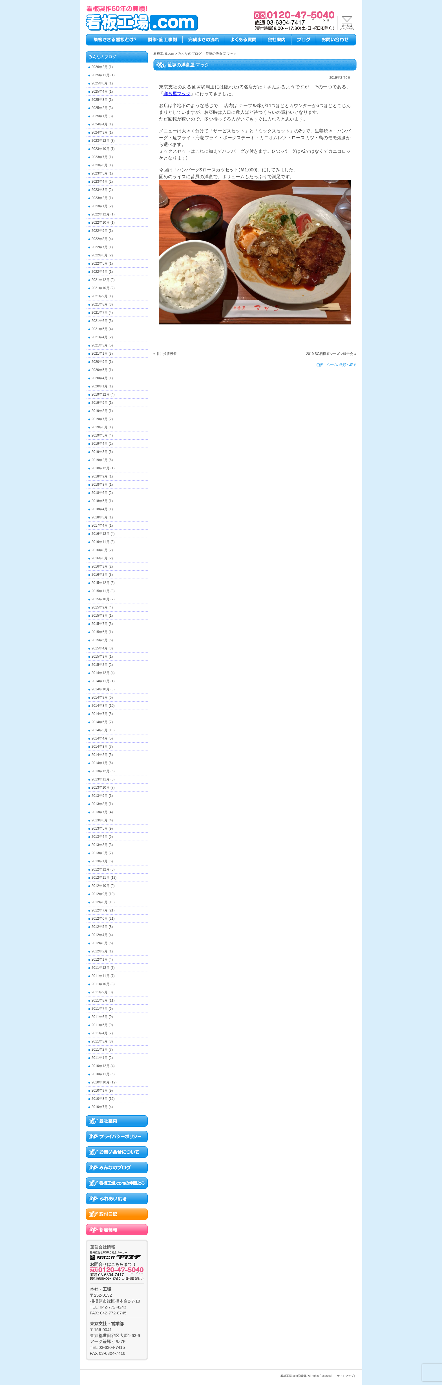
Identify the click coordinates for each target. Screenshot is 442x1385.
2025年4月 (100, 91)
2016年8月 (100, 550)
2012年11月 (101, 878)
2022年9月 (100, 231)
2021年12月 (101, 280)
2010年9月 (100, 1090)
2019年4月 (100, 444)
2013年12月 (101, 771)
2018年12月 (101, 468)
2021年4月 (100, 337)
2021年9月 (100, 296)
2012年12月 (101, 869)
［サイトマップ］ (345, 1375)
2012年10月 (101, 886)
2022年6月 (100, 255)
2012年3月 (100, 943)
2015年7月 (100, 624)
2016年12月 (101, 534)
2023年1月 (100, 206)
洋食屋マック (177, 93)
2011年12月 (101, 968)
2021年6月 (100, 321)
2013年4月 (100, 837)
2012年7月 (100, 910)
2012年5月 (100, 927)
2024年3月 (100, 132)
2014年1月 (100, 763)
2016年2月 (100, 575)
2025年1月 (100, 116)
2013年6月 (100, 820)
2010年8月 (100, 1099)
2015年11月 (101, 591)
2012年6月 (100, 919)
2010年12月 (101, 1066)
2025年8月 (100, 83)
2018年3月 (100, 517)
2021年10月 (101, 288)
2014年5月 (100, 730)
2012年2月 (100, 951)
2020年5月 (100, 370)
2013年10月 (101, 787)
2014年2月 (100, 755)
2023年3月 (100, 190)
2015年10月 (101, 599)
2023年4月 (100, 182)
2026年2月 (100, 67)
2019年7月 (100, 419)
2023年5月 (100, 173)
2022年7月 (100, 247)
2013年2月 (100, 853)
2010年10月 (101, 1082)
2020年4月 (100, 378)
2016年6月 (100, 558)
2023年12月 (101, 141)
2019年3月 (100, 452)
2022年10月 (101, 222)
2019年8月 (100, 411)
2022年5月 (100, 263)
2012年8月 (100, 902)
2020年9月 (100, 362)
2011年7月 (100, 1009)
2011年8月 (100, 1000)
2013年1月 (100, 861)
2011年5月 (100, 1025)
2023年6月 (100, 165)
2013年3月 (100, 845)
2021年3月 (100, 345)
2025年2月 (100, 108)
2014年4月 (100, 738)
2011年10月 (101, 984)
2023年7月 (100, 157)
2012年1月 (100, 959)
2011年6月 (100, 1017)
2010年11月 (101, 1074)
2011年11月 (101, 976)
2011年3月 (100, 1041)
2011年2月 (100, 1050)
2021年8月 (100, 304)
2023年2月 (100, 198)
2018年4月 (100, 509)
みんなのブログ (102, 56)
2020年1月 (100, 386)
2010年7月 (100, 1107)
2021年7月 (100, 313)
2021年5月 (100, 329)
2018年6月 (100, 493)
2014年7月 (100, 714)
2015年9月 (100, 607)
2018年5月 (100, 501)
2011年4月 (100, 1033)
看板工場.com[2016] (293, 1375)
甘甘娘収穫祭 (166, 354)
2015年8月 (100, 616)
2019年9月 (100, 403)
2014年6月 (100, 722)
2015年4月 (100, 648)
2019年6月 (100, 427)
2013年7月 (100, 812)
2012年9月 (100, 894)
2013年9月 (100, 796)
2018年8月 (100, 485)
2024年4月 (100, 124)
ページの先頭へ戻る (341, 365)
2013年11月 (101, 779)
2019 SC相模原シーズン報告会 (329, 354)
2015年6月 (100, 632)
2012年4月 (100, 935)
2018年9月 (100, 476)
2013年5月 (100, 828)
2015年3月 (100, 656)
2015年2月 (100, 665)
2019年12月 (101, 394)
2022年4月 (100, 272)
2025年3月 (100, 100)
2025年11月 (101, 75)
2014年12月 (101, 673)
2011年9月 (100, 992)
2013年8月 (100, 804)
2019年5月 (100, 435)
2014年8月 (100, 706)
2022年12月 (101, 214)
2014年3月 (100, 747)
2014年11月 (101, 681)
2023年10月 (101, 149)
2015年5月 (100, 640)
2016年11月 (101, 542)
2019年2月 (100, 460)
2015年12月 (101, 583)
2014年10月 (101, 689)
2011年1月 (100, 1058)
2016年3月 (100, 566)
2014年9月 (100, 697)
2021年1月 (100, 353)
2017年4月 (100, 525)
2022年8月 (100, 239)
